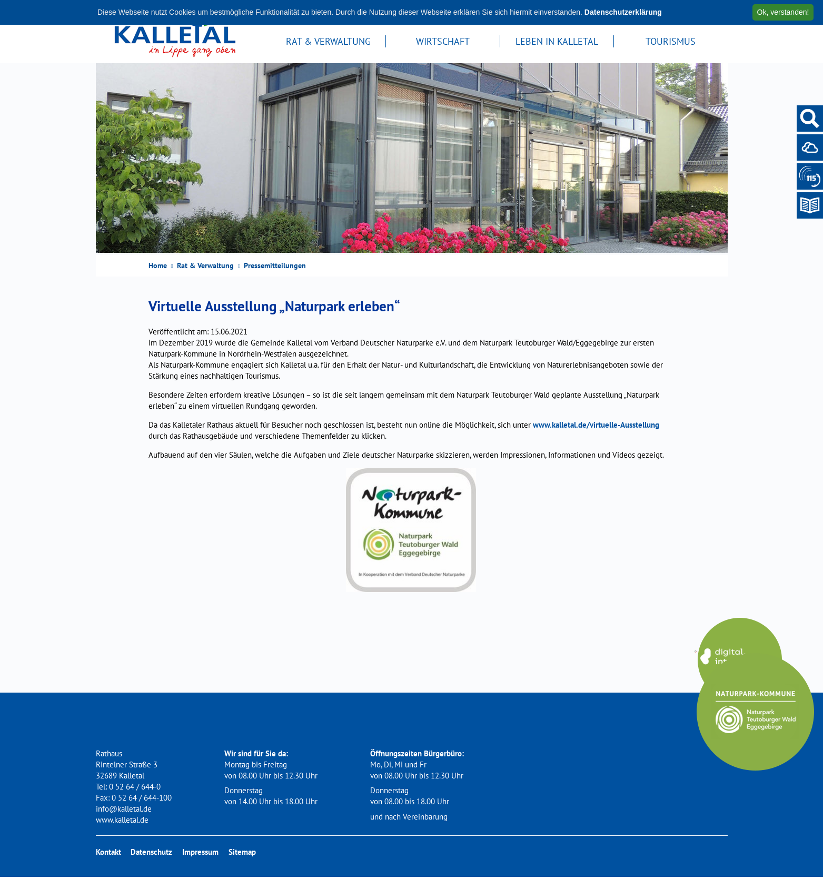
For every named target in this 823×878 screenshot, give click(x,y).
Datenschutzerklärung (623, 12)
